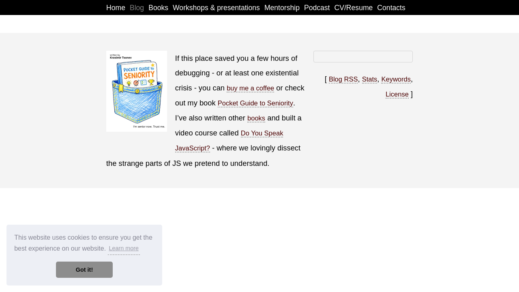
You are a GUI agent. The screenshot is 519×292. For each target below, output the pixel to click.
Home (115, 8)
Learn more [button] (124, 248)
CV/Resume (354, 8)
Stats (369, 79)
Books (158, 8)
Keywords (395, 79)
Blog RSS (343, 79)
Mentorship (282, 8)
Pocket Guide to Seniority (255, 103)
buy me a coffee (250, 88)
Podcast (317, 8)
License (397, 94)
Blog (137, 8)
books (256, 118)
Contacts (391, 8)
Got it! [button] (84, 269)
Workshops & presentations (216, 8)
